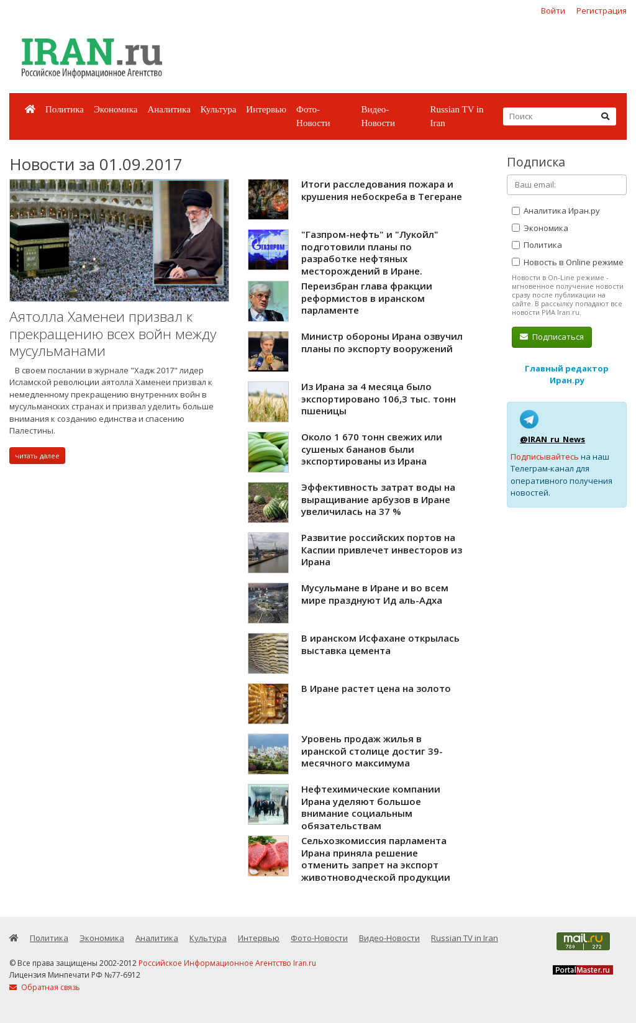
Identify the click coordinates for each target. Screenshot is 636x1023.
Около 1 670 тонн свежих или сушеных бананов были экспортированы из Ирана (371, 448)
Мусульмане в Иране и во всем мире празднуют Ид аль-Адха (374, 593)
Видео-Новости (377, 116)
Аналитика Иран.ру (556, 210)
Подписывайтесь (545, 456)
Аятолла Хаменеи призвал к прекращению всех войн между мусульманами (112, 333)
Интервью (266, 109)
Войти (553, 10)
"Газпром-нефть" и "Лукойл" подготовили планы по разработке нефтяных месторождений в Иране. (369, 252)
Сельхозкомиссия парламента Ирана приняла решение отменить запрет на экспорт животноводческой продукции (375, 858)
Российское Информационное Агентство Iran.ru (227, 963)
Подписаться (552, 336)
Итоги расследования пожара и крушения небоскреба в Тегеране (381, 190)
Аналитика (168, 109)
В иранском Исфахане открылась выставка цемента (380, 644)
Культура (219, 109)
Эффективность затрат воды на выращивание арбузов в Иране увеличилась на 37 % (378, 499)
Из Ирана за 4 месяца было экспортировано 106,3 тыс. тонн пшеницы (378, 398)
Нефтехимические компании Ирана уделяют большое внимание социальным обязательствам (370, 807)
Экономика (115, 109)
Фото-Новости (313, 116)
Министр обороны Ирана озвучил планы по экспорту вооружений (382, 342)
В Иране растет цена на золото (376, 688)
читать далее (37, 455)
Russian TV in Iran (456, 116)
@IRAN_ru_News (552, 439)
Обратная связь (44, 987)
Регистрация (601, 10)
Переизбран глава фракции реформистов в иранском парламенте (366, 298)
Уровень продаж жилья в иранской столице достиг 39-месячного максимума (372, 750)
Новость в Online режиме (568, 262)
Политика (64, 109)
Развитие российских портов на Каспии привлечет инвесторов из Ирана (381, 549)
